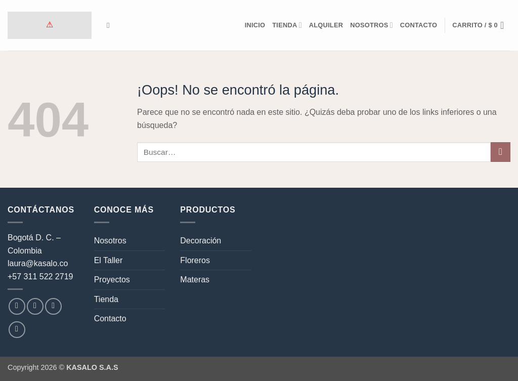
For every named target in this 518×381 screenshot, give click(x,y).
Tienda (286, 25)
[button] (481, 25)
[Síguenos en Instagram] (35, 306)
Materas (194, 279)
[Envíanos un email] (53, 306)
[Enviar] (500, 152)
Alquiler (326, 25)
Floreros (195, 260)
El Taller (108, 260)
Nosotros (371, 25)
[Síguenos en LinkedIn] (17, 329)
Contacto (418, 25)
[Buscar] (110, 25)
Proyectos (112, 279)
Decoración (200, 240)
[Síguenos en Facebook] (17, 306)
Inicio (255, 25)
